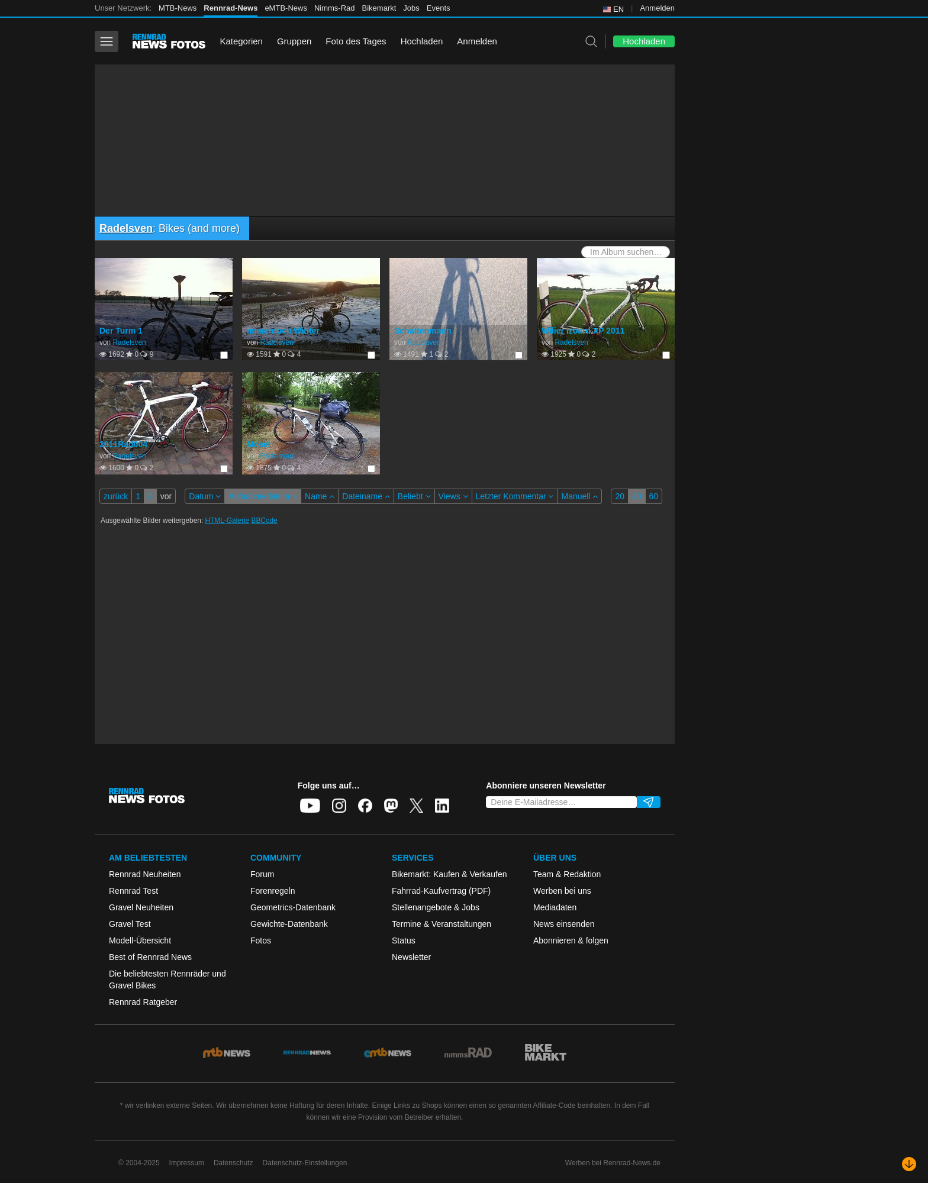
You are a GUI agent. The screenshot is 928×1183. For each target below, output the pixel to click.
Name (319, 496)
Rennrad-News (230, 8)
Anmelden (657, 8)
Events (438, 8)
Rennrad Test (133, 891)
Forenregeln (272, 891)
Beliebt (414, 496)
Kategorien (241, 41)
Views (453, 496)
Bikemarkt (379, 8)
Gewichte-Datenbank (289, 924)
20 (619, 496)
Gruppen (294, 41)
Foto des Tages (356, 41)
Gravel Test (130, 924)
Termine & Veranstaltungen (441, 924)
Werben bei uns (562, 891)
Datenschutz (233, 1163)
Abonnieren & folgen (570, 940)
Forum (262, 874)
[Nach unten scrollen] (909, 1164)
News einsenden (564, 924)
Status (403, 940)
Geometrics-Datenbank (293, 907)
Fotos (260, 940)
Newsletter (411, 957)
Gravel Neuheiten (141, 907)
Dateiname (366, 496)
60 (654, 496)
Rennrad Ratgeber (143, 1002)
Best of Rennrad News (150, 957)
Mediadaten (554, 907)
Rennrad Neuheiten (145, 874)
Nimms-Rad (334, 8)
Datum (205, 496)
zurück (116, 496)
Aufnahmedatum (262, 496)
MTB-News (177, 8)
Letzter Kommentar (515, 496)
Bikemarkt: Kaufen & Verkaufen (449, 874)
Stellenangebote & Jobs (435, 907)
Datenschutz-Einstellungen (305, 1163)
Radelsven (126, 228)
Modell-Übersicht (140, 940)
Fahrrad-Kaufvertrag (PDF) (441, 891)
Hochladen (422, 41)
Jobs (411, 8)
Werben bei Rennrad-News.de (612, 1163)
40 (637, 496)
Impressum (186, 1163)
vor (166, 496)
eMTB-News (286, 8)
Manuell (579, 496)
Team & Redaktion (567, 874)
